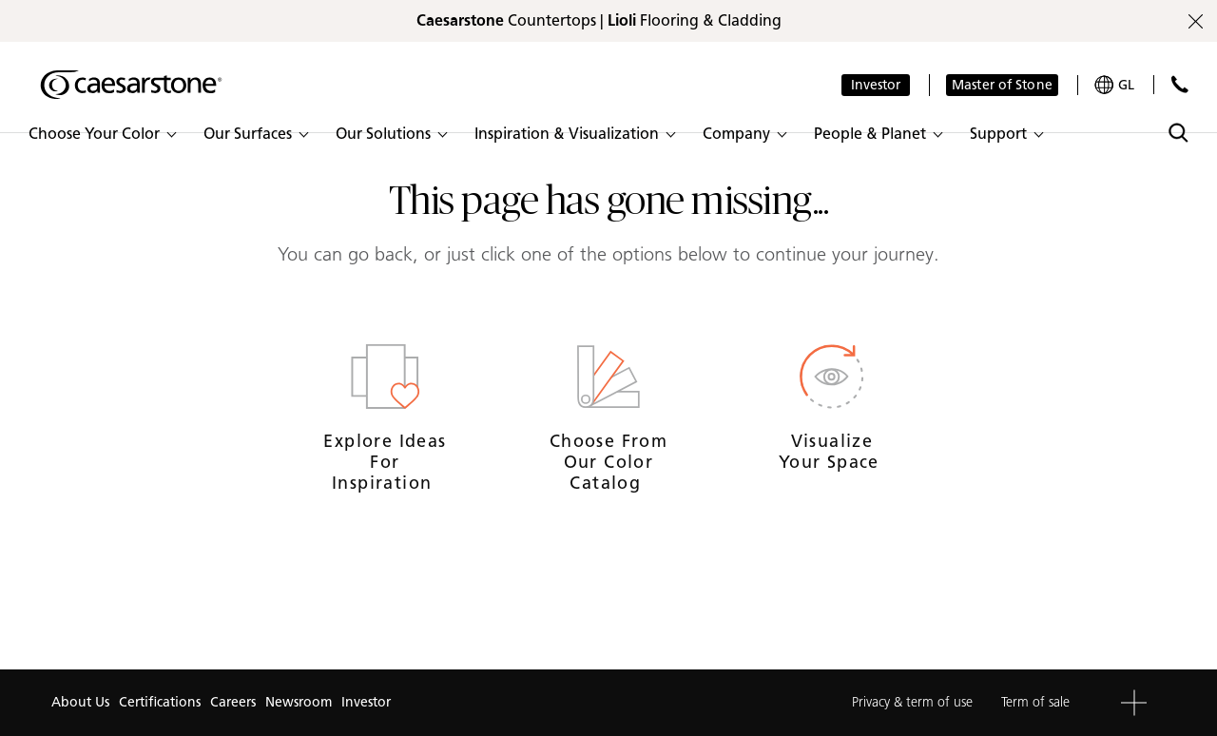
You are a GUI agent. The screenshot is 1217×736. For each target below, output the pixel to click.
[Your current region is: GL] (1114, 85)
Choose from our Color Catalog (608, 462)
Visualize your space (832, 452)
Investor (366, 702)
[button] (102, 134)
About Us (80, 702)
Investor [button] (875, 85)
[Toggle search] (1178, 133)
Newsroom (298, 702)
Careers (233, 702)
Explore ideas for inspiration (384, 462)
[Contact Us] (1179, 84)
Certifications (160, 702)
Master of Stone (1002, 85)
